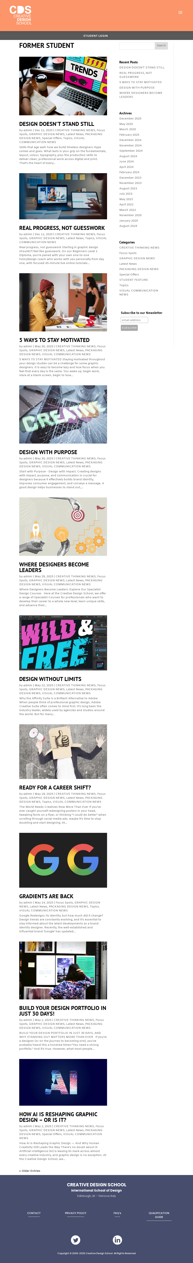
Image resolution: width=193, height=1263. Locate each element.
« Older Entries (29, 1171)
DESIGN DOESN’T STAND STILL (56, 123)
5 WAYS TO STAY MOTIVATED (54, 339)
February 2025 (129, 135)
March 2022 (127, 210)
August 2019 (128, 226)
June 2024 (126, 162)
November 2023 (130, 183)
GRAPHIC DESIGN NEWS (47, 134)
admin (27, 130)
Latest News (75, 134)
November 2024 (130, 146)
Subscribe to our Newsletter (141, 313)
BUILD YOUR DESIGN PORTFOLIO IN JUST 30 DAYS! (62, 1010)
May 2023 (126, 199)
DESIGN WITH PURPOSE (48, 452)
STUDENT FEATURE (133, 280)
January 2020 (128, 221)
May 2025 (126, 124)
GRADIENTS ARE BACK (46, 896)
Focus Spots (64, 903)
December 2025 (130, 119)
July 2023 (125, 194)
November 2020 (130, 215)
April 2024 (126, 167)
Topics (67, 138)
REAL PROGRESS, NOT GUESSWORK (62, 227)
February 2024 (129, 172)
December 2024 (130, 140)
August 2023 (128, 188)
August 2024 (128, 156)
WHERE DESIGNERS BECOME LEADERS (54, 567)
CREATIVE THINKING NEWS (75, 130)
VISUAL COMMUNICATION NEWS (52, 140)
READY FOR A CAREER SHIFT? (55, 787)
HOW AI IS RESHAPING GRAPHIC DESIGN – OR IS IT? (58, 1116)
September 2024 (130, 151)
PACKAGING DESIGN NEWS (68, 907)
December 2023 (130, 178)
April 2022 (126, 205)
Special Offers (52, 138)
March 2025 (127, 129)
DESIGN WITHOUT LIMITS (50, 678)
